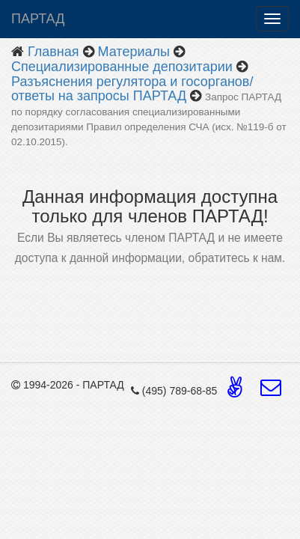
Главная (53, 51)
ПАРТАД (37, 18)
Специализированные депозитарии (122, 66)
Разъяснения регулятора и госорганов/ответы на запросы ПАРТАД (132, 89)
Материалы (134, 51)
